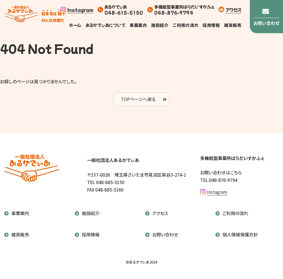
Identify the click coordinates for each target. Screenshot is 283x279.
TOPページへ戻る (138, 99)
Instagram (77, 9)
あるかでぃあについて (105, 25)
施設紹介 (159, 25)
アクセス (234, 9)
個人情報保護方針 (240, 234)
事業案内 (138, 25)
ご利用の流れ (185, 25)
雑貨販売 (233, 25)
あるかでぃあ (21, 17)
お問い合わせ (165, 234)
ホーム (75, 25)
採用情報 (211, 25)
